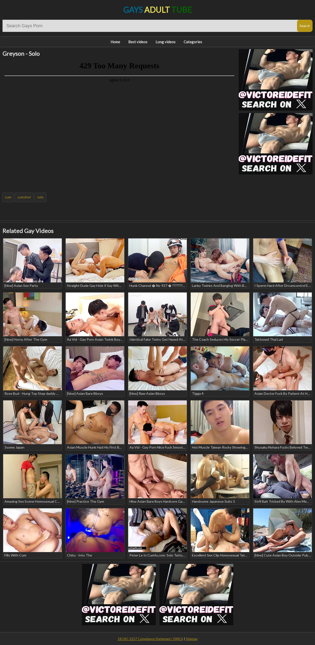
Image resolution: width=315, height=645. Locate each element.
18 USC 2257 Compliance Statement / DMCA (150, 639)
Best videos (137, 42)
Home (115, 42)
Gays (157, 10)
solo (40, 197)
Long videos (165, 42)
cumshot (24, 197)
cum (8, 197)
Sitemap (192, 639)
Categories (193, 42)
